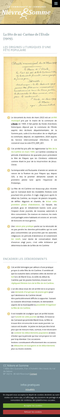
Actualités (30, 389)
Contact (33, 373)
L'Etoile (14, 124)
